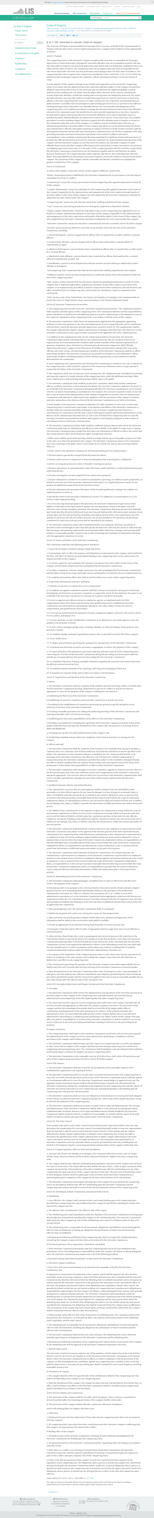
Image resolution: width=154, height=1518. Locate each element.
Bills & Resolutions (79, 13)
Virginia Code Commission (60, 1501)
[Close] (152, 1)
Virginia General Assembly (75, 6)
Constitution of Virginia (27, 53)
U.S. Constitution (60, 1506)
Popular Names (21, 30)
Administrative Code (25, 48)
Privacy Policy (107, 6)
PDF (69, 35)
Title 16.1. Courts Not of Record (72, 28)
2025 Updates (21, 35)
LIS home (117, 6)
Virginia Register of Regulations (60, 1503)
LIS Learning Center (57, 2)
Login (139, 6)
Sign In (119, 1515)
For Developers (93, 1499)
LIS (24, 11)
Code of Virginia (96, 18)
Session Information (61, 13)
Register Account (128, 6)
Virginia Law (107, 13)
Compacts (20, 68)
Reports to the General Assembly (128, 13)
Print (62, 35)
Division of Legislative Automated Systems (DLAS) (102, 1515)
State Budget (95, 13)
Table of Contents (53, 28)
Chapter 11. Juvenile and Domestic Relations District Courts (106, 28)
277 (88, 1478)
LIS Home (72, 1513)
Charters (19, 58)
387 (91, 1478)
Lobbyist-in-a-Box (81, 1513)
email (75, 35)
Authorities (21, 63)
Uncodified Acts (23, 74)
